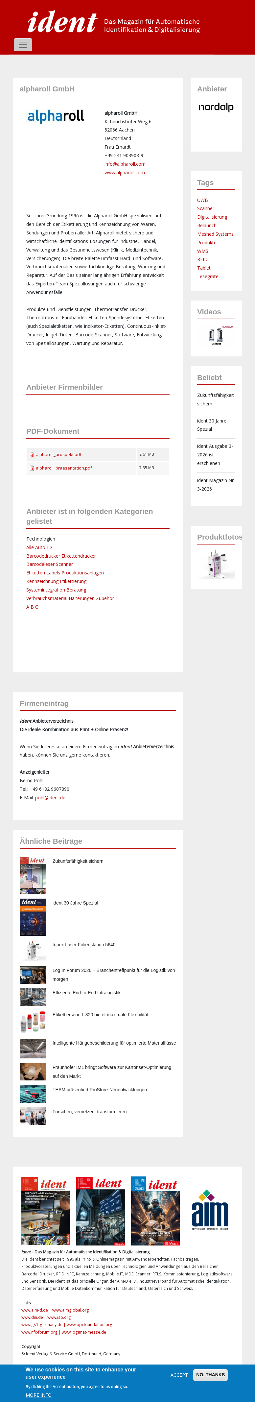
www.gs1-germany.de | (44, 1324)
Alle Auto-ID (39, 547)
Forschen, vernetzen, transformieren (90, 1111)
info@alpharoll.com (125, 164)
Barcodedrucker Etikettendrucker (61, 556)
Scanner (205, 208)
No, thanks (210, 1374)
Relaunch (207, 225)
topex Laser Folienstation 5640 (84, 944)
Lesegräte (208, 276)
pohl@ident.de (50, 797)
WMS (202, 251)
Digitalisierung (212, 217)
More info (39, 1395)
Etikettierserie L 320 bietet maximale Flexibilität (100, 1014)
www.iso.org (59, 1317)
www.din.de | (34, 1317)
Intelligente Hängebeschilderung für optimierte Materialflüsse (114, 1043)
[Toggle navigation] (23, 44)
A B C (32, 607)
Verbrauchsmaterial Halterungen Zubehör (70, 598)
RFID (202, 259)
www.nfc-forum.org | (41, 1332)
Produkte (207, 242)
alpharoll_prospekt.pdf (58, 454)
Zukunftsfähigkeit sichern (78, 861)
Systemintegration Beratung (56, 590)
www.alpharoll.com (124, 172)
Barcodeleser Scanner (49, 564)
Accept (179, 1375)
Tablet (204, 268)
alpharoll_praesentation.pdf (64, 468)
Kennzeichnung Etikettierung (56, 581)
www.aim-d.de (34, 1310)
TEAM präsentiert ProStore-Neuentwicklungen (100, 1089)
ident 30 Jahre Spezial (75, 903)
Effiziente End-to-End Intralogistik (87, 992)
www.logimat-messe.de (84, 1332)
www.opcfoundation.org (89, 1324)
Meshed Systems (215, 234)
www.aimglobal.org (70, 1310)
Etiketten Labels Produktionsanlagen (65, 572)
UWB (202, 200)
